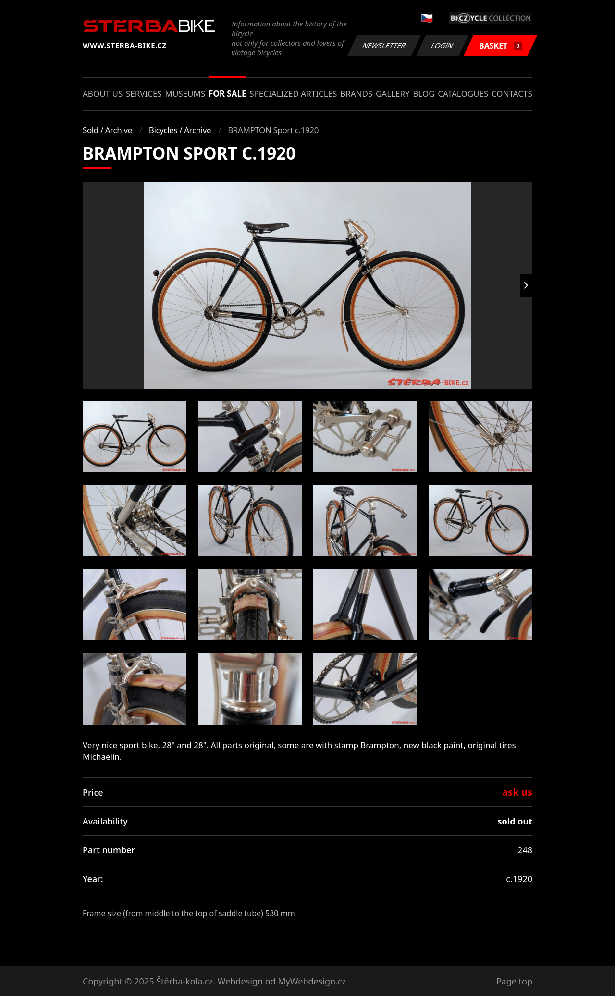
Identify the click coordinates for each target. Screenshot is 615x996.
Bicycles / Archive (180, 129)
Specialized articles (293, 93)
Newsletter (383, 45)
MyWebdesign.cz (312, 981)
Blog (423, 93)
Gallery (393, 93)
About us (103, 93)
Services (144, 93)
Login (442, 45)
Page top (514, 981)
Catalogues (463, 93)
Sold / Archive (107, 129)
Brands (356, 93)
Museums (185, 93)
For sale (227, 93)
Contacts (512, 93)
